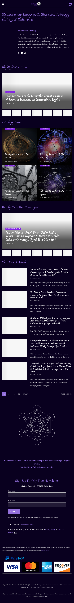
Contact (44, 587)
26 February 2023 (11, 197)
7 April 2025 (35, 349)
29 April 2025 (35, 278)
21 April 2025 (35, 301)
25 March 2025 (35, 375)
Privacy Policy (50, 529)
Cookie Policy (36, 587)
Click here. (44, 596)
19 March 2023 (45, 197)
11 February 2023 (11, 161)
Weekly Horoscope (13, 228)
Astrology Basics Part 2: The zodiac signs (52, 156)
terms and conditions (27, 525)
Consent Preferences (52, 585)
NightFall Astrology (27, 30)
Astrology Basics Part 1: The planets (17, 156)
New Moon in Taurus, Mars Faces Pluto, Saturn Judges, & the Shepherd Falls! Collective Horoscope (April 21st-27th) (49, 295)
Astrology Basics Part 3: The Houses (17, 192)
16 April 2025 (35, 326)
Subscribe (50, 587)
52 (19, 394)
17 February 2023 (46, 161)
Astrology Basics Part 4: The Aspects (52, 192)
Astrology (10, 92)
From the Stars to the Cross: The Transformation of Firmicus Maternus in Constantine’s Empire (34, 98)
